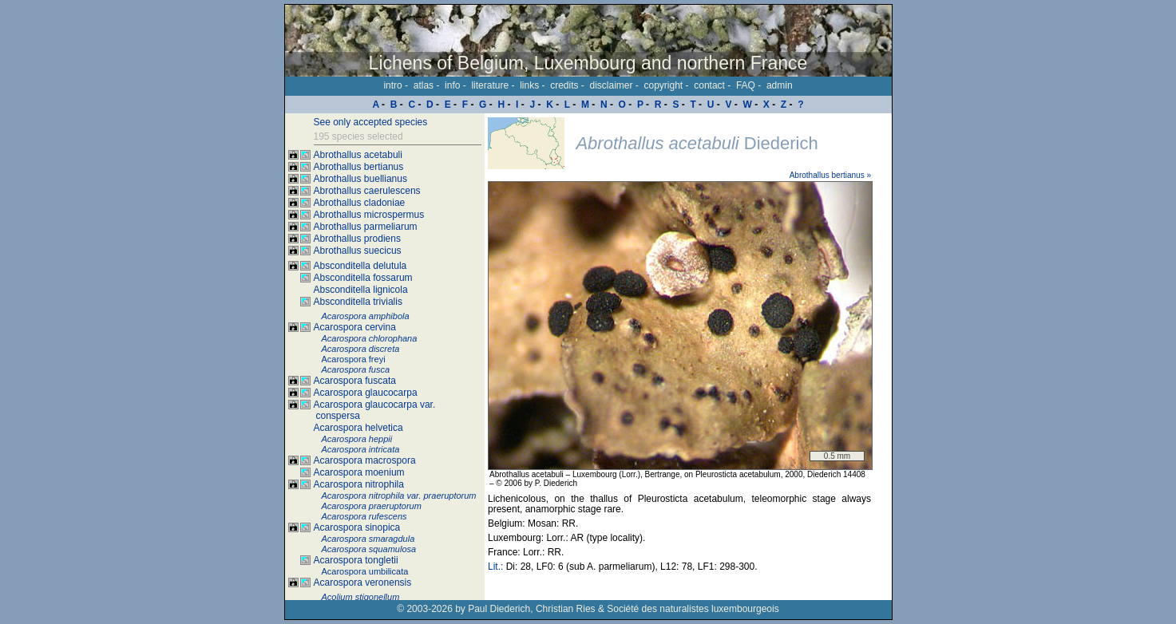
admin (779, 85)
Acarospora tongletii (356, 560)
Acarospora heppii (357, 439)
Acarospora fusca (356, 369)
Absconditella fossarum (363, 277)
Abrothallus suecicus (358, 250)
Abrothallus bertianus (359, 166)
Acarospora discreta (361, 348)
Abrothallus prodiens (357, 238)
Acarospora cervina (355, 327)
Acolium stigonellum (361, 597)
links (529, 85)
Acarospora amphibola (366, 316)
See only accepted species (371, 122)
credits (564, 85)
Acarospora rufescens (364, 516)
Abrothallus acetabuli (358, 154)
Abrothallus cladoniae (360, 202)
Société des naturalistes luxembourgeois (692, 608)
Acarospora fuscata (355, 380)
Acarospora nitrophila (359, 484)
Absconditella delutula (360, 265)
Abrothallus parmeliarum (366, 226)
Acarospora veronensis (363, 582)
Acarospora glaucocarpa (366, 392)
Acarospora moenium (359, 472)
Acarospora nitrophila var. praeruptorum (399, 495)
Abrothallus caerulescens (367, 190)
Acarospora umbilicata (365, 571)
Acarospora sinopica (357, 527)
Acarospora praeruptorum (372, 506)
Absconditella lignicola (361, 289)
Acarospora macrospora (365, 460)
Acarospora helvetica (358, 427)
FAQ (745, 85)
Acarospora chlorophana (370, 338)
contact (709, 85)
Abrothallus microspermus (369, 214)
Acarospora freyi (354, 359)
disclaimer (610, 85)
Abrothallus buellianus (360, 178)
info (452, 85)
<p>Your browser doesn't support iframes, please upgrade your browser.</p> (688, 356)
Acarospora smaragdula (368, 538)
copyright (663, 85)
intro (392, 85)
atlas (424, 85)
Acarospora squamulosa (369, 549)
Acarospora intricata (361, 449)
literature (490, 85)
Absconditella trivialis (358, 301)
